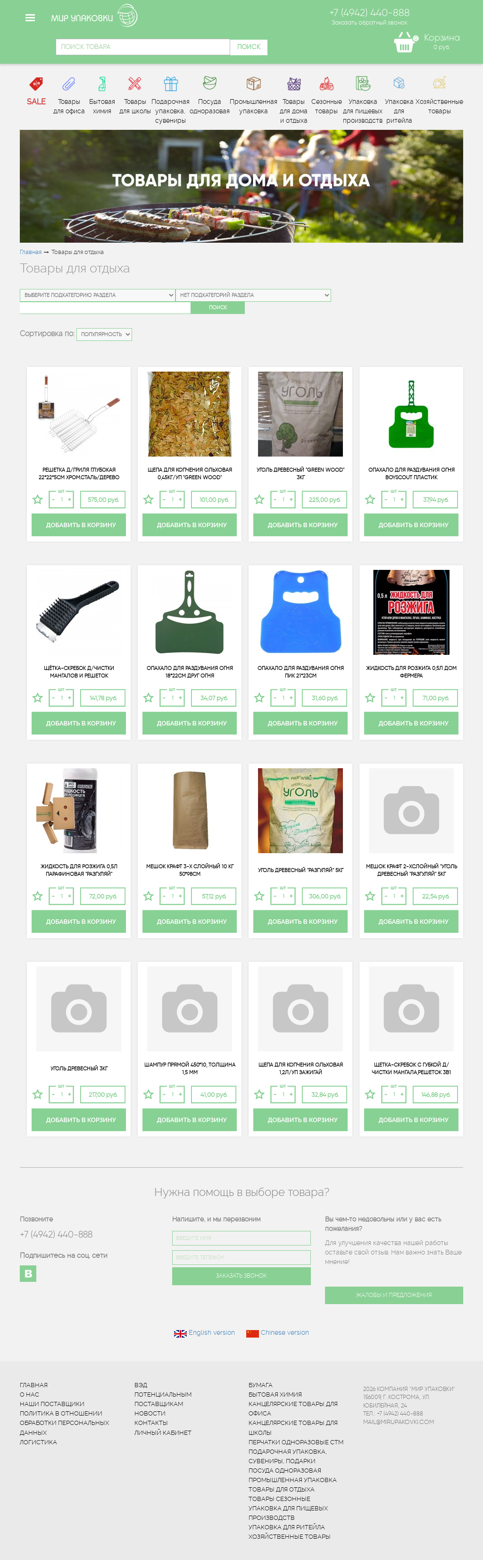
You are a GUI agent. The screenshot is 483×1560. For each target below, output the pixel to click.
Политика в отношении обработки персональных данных (64, 1423)
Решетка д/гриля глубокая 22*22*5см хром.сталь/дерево (79, 473)
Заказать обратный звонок (370, 22)
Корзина (442, 37)
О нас (29, 1394)
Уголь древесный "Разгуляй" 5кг (300, 870)
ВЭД (140, 1385)
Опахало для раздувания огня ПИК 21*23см (301, 671)
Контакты (151, 1422)
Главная (31, 251)
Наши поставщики (52, 1403)
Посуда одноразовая (285, 1470)
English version (212, 1332)
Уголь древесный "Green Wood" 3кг (300, 473)
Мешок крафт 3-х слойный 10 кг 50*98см (189, 870)
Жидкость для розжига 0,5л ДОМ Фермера (411, 671)
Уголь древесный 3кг (79, 1069)
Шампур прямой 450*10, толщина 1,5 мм (189, 1068)
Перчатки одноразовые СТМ (296, 1442)
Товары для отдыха (282, 1489)
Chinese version (285, 1332)
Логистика (38, 1442)
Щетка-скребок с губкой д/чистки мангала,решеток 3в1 (411, 1068)
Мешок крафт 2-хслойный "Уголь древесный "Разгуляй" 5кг (411, 870)
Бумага (261, 1385)
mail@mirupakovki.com (398, 1421)
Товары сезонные (279, 1498)
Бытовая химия (275, 1394)
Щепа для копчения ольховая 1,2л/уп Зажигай (300, 1068)
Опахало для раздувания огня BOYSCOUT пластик (411, 473)
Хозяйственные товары (290, 1536)
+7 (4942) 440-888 (56, 1234)
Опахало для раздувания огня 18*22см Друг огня (190, 671)
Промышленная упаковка (293, 1480)
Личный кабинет (163, 1432)
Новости (150, 1413)
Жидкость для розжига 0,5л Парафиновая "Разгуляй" (79, 870)
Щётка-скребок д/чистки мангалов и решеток (79, 671)
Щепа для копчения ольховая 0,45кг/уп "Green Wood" (190, 473)
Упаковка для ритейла (287, 1527)
